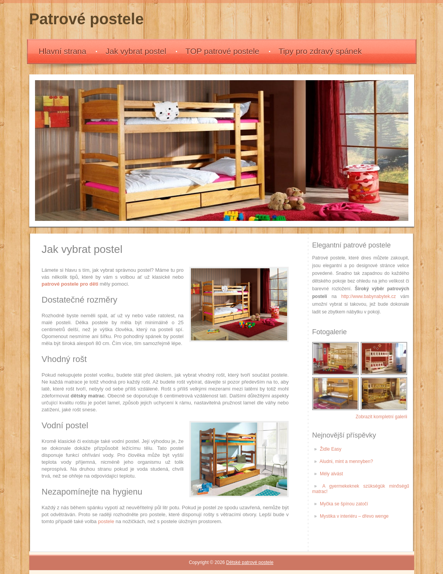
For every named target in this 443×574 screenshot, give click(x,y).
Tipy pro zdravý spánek (320, 51)
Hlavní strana (63, 51)
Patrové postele (86, 18)
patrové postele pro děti (70, 284)
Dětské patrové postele (250, 562)
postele (106, 521)
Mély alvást (331, 473)
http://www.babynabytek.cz (368, 296)
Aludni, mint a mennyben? (346, 461)
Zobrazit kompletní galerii (381, 416)
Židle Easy (330, 449)
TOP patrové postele (222, 51)
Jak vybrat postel (135, 51)
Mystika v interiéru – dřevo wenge (354, 516)
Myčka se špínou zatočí (344, 504)
